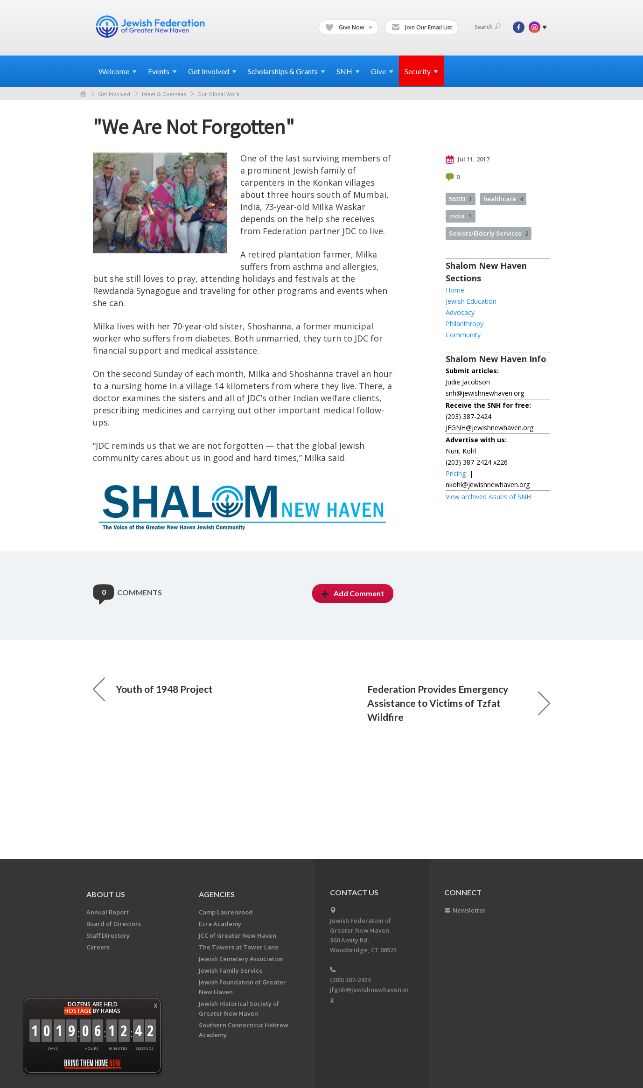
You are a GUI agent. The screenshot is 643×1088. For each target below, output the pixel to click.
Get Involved (114, 94)
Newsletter (469, 910)
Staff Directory (108, 935)
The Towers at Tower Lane (239, 947)
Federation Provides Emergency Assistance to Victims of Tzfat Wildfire (458, 703)
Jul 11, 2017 (467, 159)
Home (83, 94)
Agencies (217, 894)
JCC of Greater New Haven (237, 935)
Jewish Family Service (231, 970)
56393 (460, 199)
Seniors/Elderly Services (488, 233)
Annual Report (107, 912)
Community (463, 334)
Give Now (349, 27)
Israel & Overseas (164, 94)
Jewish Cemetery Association (241, 959)
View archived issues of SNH (488, 496)
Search (488, 27)
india (460, 216)
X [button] (155, 1006)
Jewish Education (471, 301)
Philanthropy (464, 323)
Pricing (456, 473)
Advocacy (460, 312)
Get (212, 71)
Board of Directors (113, 924)
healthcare (503, 199)
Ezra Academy (220, 924)
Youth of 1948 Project (153, 689)
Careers (98, 947)
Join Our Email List (422, 27)
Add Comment (353, 593)
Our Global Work (218, 94)
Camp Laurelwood (226, 912)
